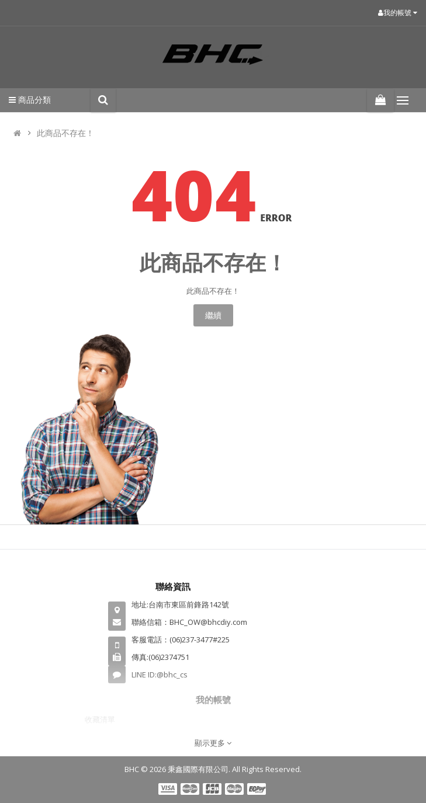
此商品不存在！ (65, 133)
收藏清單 (100, 719)
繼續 (213, 315)
